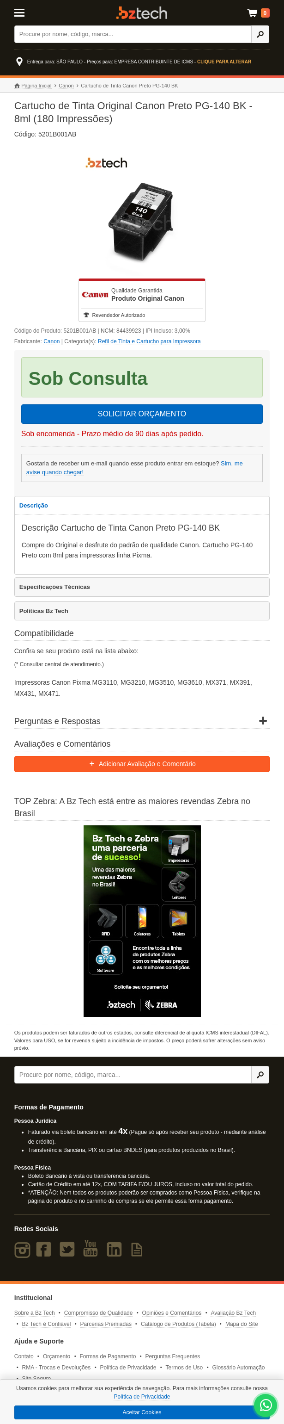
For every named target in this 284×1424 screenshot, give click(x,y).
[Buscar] (133, 34)
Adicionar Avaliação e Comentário (142, 764)
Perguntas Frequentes (172, 1356)
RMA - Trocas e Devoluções (56, 1367)
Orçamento (56, 1356)
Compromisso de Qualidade (98, 1313)
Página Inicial (33, 86)
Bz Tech (141, 12)
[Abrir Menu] (31, 12)
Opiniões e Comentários (172, 1313)
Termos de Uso (184, 1367)
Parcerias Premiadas (106, 1324)
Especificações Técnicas (54, 586)
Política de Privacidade (128, 1367)
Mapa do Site (241, 1324)
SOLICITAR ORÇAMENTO (142, 414)
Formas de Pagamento (107, 1356)
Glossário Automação (238, 1367)
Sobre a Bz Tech (34, 1313)
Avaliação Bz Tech (233, 1313)
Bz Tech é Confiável (46, 1324)
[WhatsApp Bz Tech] (266, 1406)
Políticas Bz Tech (43, 610)
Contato (24, 1356)
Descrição (33, 505)
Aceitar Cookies (141, 1412)
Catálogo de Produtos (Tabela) (178, 1324)
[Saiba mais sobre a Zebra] (142, 921)
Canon (66, 85)
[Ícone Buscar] (260, 34)
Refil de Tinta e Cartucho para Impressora (149, 341)
